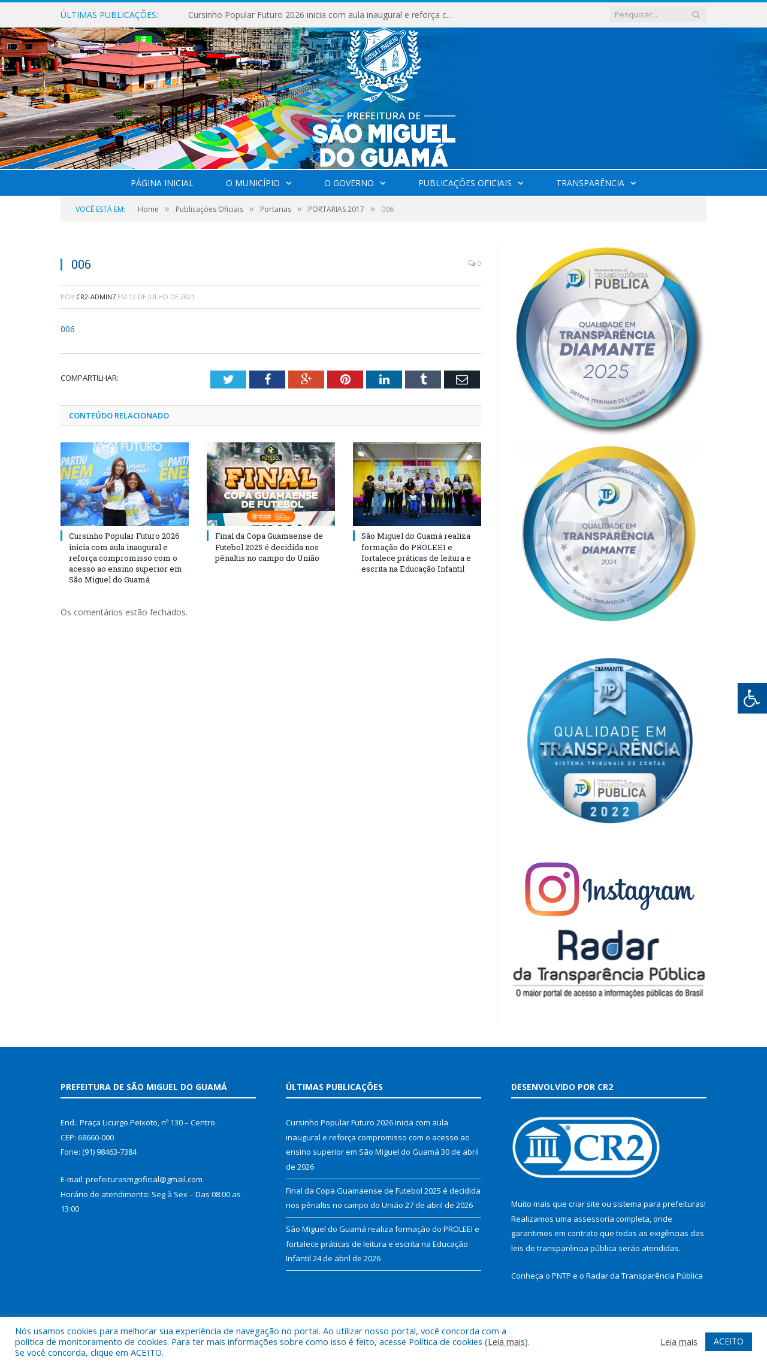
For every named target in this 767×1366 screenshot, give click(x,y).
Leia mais (506, 1341)
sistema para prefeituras (658, 1203)
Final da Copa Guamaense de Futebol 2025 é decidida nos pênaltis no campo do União (269, 546)
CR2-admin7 (96, 296)
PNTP (561, 1275)
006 (68, 329)
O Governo (349, 183)
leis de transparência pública (564, 1248)
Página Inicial (162, 183)
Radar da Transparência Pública (644, 1275)
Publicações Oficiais (465, 183)
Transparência (590, 183)
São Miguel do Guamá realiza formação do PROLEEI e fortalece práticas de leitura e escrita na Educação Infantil (416, 552)
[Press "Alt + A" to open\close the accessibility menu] (752, 698)
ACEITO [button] (729, 1341)
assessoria (593, 1218)
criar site (584, 1203)
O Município (253, 183)
